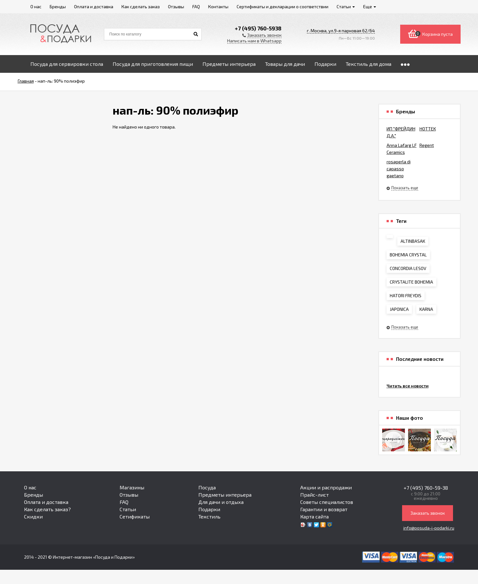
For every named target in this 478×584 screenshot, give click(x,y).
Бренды (33, 495)
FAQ (124, 502)
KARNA (426, 309)
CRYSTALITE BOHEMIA (411, 282)
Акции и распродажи (326, 487)
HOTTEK (427, 128)
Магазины (132, 487)
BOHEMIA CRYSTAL (408, 254)
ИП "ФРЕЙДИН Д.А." (401, 132)
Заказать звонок (427, 513)
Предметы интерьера (224, 495)
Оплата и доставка (46, 502)
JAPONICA (399, 309)
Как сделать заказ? (47, 509)
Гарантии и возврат (323, 509)
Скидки (33, 516)
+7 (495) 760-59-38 (426, 488)
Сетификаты (135, 516)
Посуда (207, 487)
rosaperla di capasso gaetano (399, 168)
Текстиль (209, 516)
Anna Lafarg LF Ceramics (402, 148)
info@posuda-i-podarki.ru (428, 528)
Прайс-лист (314, 495)
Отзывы (129, 495)
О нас (30, 487)
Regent (426, 145)
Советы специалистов (326, 502)
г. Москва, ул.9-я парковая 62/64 (341, 30)
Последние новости (420, 359)
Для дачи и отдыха (221, 502)
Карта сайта (314, 516)
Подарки (209, 509)
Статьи (128, 509)
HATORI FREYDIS (405, 295)
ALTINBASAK (412, 241)
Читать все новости (408, 385)
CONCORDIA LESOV (408, 268)
